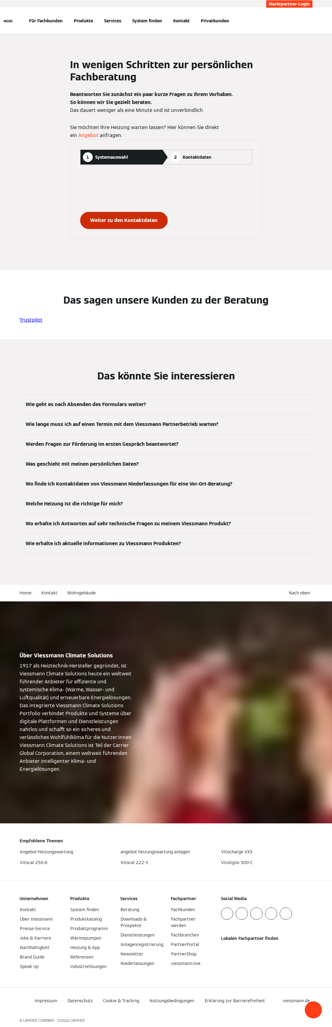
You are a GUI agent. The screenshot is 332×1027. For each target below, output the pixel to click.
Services (112, 21)
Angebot (88, 135)
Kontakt (181, 21)
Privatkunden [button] (215, 21)
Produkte (83, 21)
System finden (147, 21)
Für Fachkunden (46, 21)
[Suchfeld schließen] (309, 21)
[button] (313, 1009)
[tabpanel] (166, 202)
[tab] (121, 157)
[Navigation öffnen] (8, 21)
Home (26, 593)
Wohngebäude (81, 593)
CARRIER (77, 1020)
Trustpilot (31, 320)
